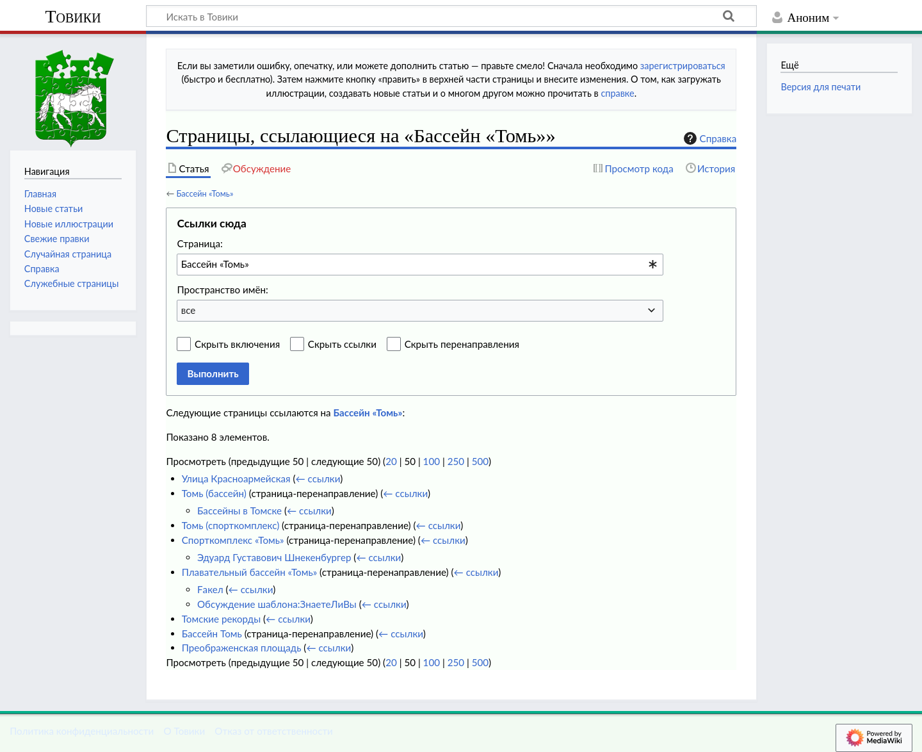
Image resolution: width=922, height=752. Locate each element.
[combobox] (420, 264)
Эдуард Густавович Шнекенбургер (274, 557)
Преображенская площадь (242, 647)
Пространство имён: (222, 289)
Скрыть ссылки (342, 344)
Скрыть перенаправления (462, 344)
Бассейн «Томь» (204, 193)
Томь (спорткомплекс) (231, 525)
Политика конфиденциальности (82, 731)
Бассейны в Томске (239, 510)
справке (617, 93)
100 (431, 461)
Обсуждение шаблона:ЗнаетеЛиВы (277, 604)
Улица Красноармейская (236, 478)
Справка (709, 138)
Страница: (199, 243)
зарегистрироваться (682, 65)
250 (456, 461)
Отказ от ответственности (273, 731)
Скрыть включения (237, 344)
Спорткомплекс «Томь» (233, 540)
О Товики (184, 731)
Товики (73, 16)
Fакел (210, 589)
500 (480, 461)
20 (391, 461)
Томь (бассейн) (214, 493)
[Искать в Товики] (451, 16)
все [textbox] (188, 310)
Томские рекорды (221, 619)
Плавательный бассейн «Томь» (250, 572)
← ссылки (318, 478)
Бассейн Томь (212, 633)
